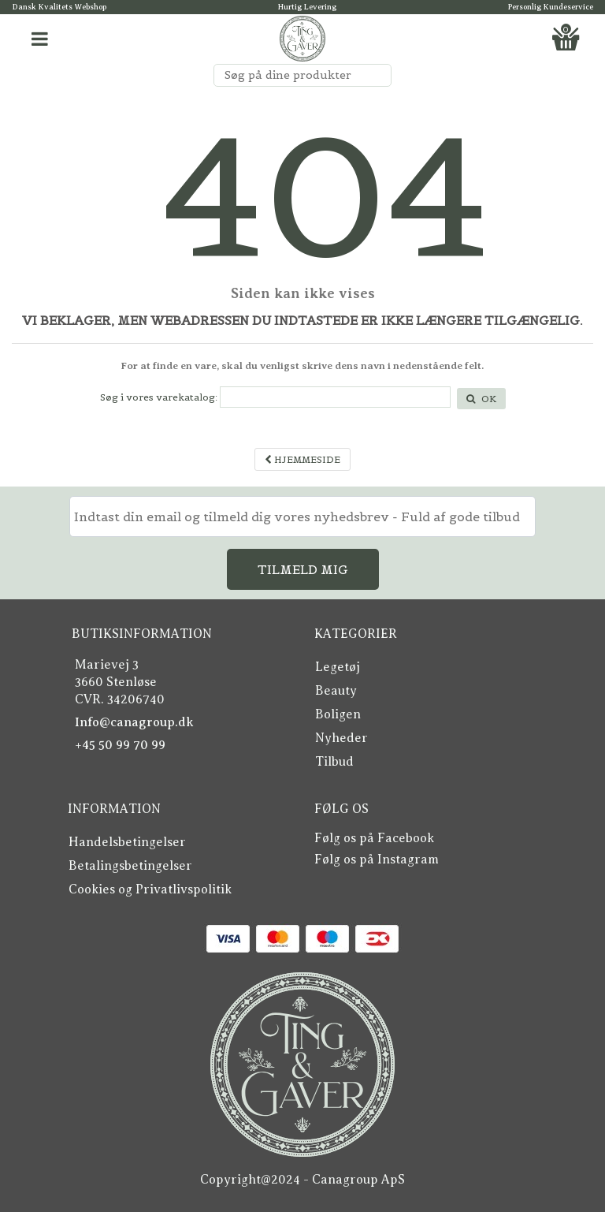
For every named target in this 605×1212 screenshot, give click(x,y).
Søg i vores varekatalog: (158, 397)
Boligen (338, 714)
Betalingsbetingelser (130, 866)
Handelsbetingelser (127, 842)
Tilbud (334, 762)
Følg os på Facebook (374, 838)
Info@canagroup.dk (134, 722)
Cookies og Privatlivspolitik (150, 889)
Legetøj (337, 667)
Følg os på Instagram (376, 859)
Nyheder (341, 738)
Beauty (336, 691)
